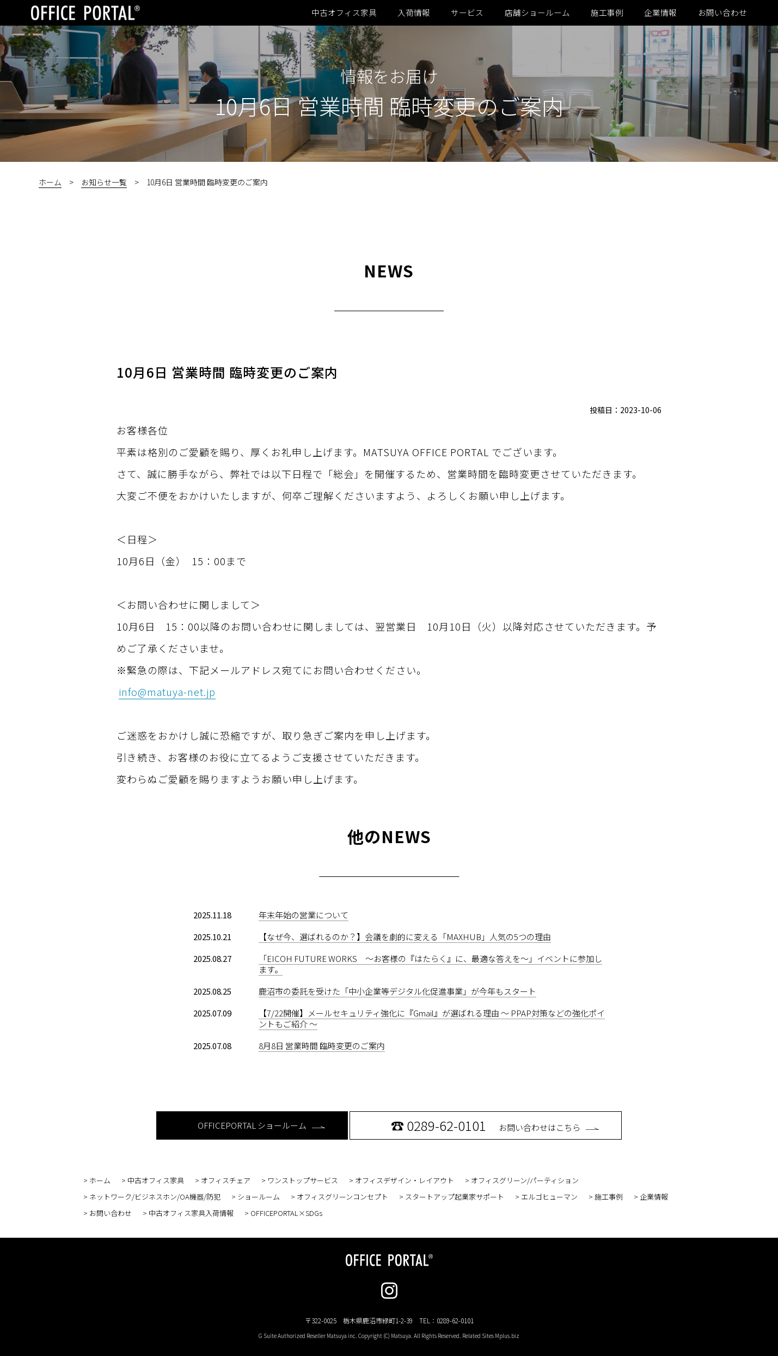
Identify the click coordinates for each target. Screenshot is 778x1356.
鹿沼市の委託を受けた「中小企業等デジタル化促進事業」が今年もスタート (397, 991)
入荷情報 (413, 12)
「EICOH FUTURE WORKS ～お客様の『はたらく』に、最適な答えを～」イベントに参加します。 (430, 964)
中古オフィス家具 (344, 12)
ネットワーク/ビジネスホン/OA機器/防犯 (154, 1196)
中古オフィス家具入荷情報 (191, 1213)
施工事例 (607, 12)
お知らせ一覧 (104, 182)
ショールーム (258, 1196)
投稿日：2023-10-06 (625, 410)
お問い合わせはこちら (495, 1125)
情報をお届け (389, 76)
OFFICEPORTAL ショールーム (262, 1125)
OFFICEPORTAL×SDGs (286, 1213)
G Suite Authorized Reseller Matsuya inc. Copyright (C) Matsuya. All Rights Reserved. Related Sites (389, 1335)
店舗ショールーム (537, 12)
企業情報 (660, 12)
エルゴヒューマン (549, 1196)
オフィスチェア (225, 1180)
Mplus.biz (507, 1335)
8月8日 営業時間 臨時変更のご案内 (322, 1045)
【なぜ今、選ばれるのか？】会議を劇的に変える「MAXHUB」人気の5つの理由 (405, 936)
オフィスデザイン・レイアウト (404, 1180)
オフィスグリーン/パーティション (525, 1180)
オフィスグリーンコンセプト (342, 1196)
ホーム (50, 182)
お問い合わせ (722, 12)
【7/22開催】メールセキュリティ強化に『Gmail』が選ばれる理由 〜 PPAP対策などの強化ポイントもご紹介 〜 (432, 1018)
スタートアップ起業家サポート (454, 1196)
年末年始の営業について (303, 915)
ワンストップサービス (302, 1180)
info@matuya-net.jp (167, 692)
